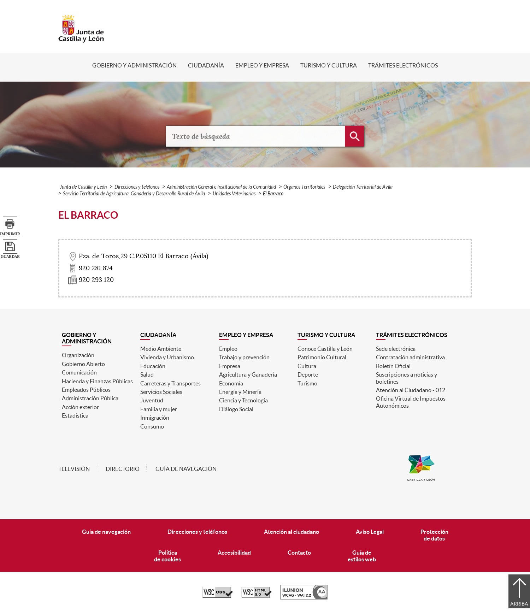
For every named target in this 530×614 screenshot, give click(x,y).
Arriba (519, 604)
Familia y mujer (158, 409)
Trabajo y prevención (244, 357)
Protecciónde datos (434, 535)
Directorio (123, 469)
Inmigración (154, 417)
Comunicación (79, 372)
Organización (78, 355)
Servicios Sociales (161, 392)
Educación (152, 366)
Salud (147, 374)
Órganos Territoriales (304, 187)
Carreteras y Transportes (170, 383)
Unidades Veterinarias (234, 194)
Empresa (229, 366)
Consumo (152, 426)
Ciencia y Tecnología (243, 400)
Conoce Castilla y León (325, 349)
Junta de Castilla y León (83, 187)
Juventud (151, 400)
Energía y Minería (240, 392)
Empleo (228, 349)
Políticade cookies (167, 555)
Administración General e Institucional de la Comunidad (221, 187)
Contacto (299, 552)
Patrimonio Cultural (322, 357)
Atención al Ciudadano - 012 (410, 390)
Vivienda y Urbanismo (167, 357)
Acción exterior (80, 407)
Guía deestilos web (362, 555)
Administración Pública (90, 398)
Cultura (307, 366)
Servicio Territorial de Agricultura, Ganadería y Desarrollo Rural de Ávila (134, 194)
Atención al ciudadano (291, 532)
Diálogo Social (236, 409)
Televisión (74, 469)
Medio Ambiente (160, 349)
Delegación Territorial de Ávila (363, 187)
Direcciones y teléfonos (136, 187)
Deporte (308, 374)
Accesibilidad (234, 552)
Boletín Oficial (393, 366)
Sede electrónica (396, 349)
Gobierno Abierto (83, 364)
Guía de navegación (186, 469)
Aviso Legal (370, 532)
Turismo (307, 383)
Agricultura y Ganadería (248, 374)
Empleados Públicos (86, 389)
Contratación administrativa (410, 357)
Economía (231, 383)
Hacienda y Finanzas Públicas (97, 381)
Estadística (75, 415)
